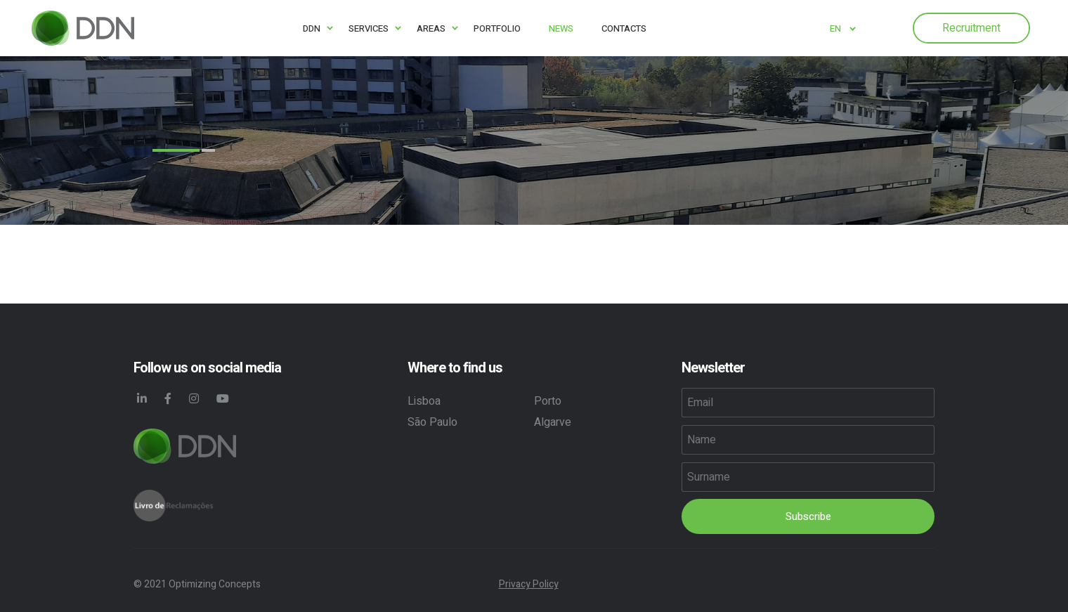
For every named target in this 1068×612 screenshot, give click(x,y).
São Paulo (432, 422)
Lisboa (424, 401)
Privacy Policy (529, 584)
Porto (547, 401)
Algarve (552, 422)
